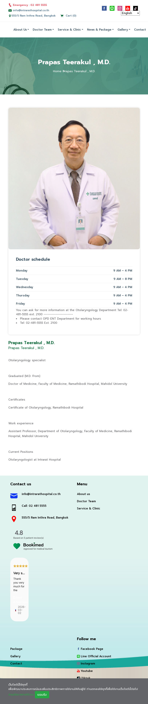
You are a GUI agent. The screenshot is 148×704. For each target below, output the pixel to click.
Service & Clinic (69, 29)
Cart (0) (68, 15)
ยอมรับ (44, 694)
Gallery (123, 29)
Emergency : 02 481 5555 (27, 5)
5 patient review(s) (34, 537)
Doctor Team (42, 29)
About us (20, 29)
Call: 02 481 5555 (34, 505)
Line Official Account (94, 656)
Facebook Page (90, 648)
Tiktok (83, 678)
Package (16, 648)
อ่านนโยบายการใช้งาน (22, 694)
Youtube (85, 670)
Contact (140, 29)
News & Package (99, 29)
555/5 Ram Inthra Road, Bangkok (33, 15)
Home (57, 71)
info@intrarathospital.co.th (41, 493)
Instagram (86, 663)
